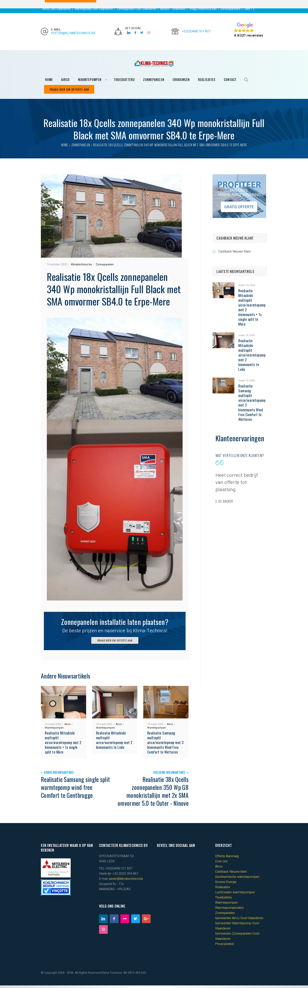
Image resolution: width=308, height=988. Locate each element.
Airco (67, 727)
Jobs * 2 (249, 9)
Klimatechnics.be (81, 267)
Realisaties (222, 889)
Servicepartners (230, 9)
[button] (248, 30)
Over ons (221, 864)
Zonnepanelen (80, 147)
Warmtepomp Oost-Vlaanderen (93, 9)
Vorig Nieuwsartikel (59, 775)
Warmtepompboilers (229, 910)
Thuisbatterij (223, 900)
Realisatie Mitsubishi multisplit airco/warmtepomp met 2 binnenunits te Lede (114, 742)
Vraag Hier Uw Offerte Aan (70, 91)
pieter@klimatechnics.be (73, 34)
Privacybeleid (224, 946)
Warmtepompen (54, 730)
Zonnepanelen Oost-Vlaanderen (136, 9)
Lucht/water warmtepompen (235, 895)
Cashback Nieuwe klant (231, 874)
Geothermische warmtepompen (237, 879)
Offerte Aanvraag (227, 858)
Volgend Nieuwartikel (169, 775)
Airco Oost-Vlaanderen (56, 9)
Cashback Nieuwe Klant (234, 254)
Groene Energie (226, 884)
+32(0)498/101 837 (196, 32)
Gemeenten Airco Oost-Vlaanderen (239, 920)
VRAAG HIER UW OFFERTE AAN (114, 643)
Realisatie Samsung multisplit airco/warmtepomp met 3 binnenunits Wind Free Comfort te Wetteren (165, 745)
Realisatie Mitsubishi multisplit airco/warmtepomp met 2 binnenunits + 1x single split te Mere (63, 745)
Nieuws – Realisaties (173, 9)
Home (64, 147)
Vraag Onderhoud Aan (203, 9)
